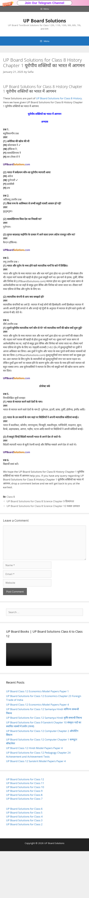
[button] (44, 3)
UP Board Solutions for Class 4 (24, 863)
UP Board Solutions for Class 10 (25, 834)
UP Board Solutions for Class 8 (24, 841)
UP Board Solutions (44, 21)
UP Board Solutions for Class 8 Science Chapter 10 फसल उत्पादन (43, 553)
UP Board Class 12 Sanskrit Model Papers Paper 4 (36, 808)
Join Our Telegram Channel (44, 3)
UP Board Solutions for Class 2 (24, 871)
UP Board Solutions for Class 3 (24, 867)
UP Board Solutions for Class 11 (25, 830)
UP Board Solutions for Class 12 (25, 826)
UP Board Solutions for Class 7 (24, 845)
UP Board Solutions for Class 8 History (59, 145)
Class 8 (11, 543)
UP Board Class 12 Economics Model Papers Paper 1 (37, 738)
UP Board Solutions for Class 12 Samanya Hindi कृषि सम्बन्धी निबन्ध (44, 764)
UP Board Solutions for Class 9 (24, 837)
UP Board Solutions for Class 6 (24, 855)
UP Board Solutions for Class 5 (24, 859)
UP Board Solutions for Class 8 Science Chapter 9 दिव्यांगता (41, 548)
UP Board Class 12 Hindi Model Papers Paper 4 (34, 795)
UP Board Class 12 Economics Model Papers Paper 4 (37, 751)
